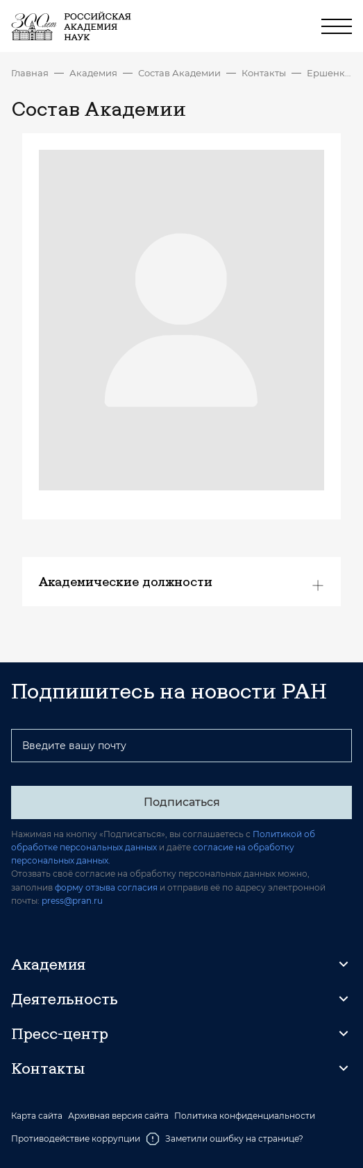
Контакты (264, 72)
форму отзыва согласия (106, 887)
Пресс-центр (59, 1033)
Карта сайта (36, 1116)
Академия (93, 72)
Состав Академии (179, 72)
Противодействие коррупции (75, 1138)
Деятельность (64, 998)
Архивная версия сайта (118, 1116)
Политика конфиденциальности (244, 1116)
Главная (30, 72)
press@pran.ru (72, 900)
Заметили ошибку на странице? (224, 1139)
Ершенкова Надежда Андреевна (329, 72)
